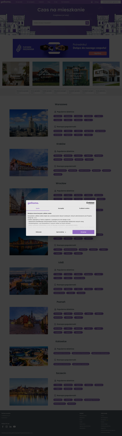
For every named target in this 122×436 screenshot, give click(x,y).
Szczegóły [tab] (61, 208)
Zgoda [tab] (37, 208)
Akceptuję (83, 232)
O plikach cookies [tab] (84, 208)
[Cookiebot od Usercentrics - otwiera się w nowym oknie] (87, 203)
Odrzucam (38, 232)
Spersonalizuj (61, 232)
